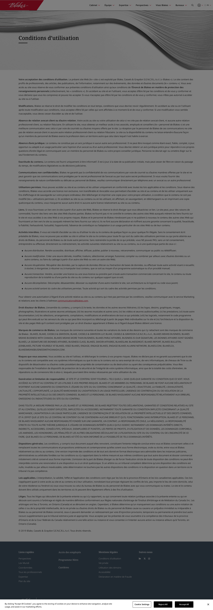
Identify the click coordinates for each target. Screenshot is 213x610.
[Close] (208, 604)
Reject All (163, 604)
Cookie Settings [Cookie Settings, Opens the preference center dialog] (142, 604)
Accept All (184, 604)
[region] (106, 604)
